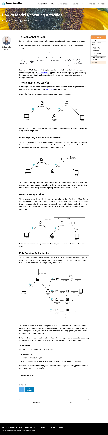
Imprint (44, 427)
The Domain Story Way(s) (97, 44)
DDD (52, 4)
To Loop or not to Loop (98, 41)
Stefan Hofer (7, 48)
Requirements (62, 4)
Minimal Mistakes (32, 430)
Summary (94, 64)
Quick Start (42, 4)
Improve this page (15, 427)
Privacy (53, 427)
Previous (36, 414)
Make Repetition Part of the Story (98, 60)
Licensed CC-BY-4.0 (31, 427)
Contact (101, 4)
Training (75, 4)
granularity (54, 92)
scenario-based (44, 74)
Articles (92, 4)
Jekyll (25, 430)
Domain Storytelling (15, 4)
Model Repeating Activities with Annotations (97, 50)
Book (83, 4)
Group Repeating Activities (97, 55)
